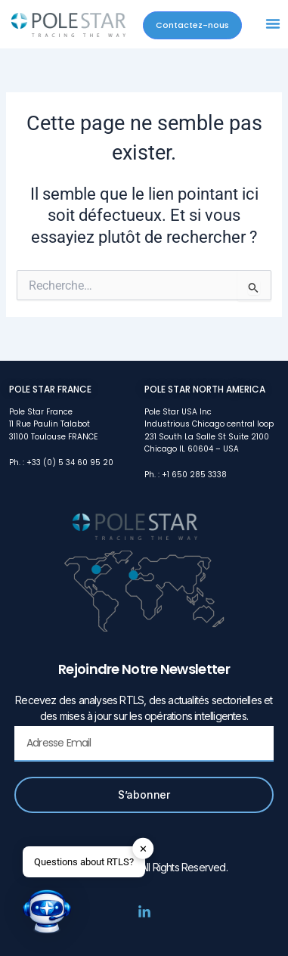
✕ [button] (143, 849)
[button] (273, 23)
